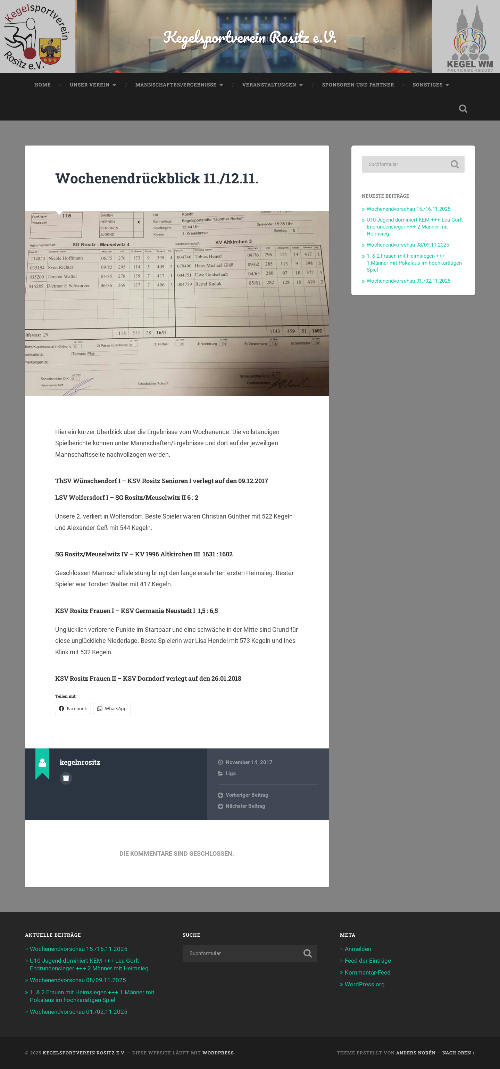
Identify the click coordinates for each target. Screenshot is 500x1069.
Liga (231, 773)
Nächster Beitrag (245, 806)
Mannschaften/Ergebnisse (176, 85)
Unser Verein (90, 85)
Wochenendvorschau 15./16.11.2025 (408, 209)
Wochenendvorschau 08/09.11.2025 (408, 245)
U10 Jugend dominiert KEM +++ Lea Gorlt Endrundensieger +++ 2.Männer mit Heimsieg (415, 227)
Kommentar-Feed (368, 972)
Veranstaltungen (269, 85)
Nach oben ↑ (458, 1052)
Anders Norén (416, 1052)
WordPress (218, 1052)
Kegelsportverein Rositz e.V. (250, 36)
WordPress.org (365, 984)
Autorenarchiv (66, 778)
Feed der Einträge (368, 960)
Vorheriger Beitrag (247, 795)
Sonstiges (428, 85)
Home (42, 85)
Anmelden (358, 948)
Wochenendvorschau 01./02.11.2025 (408, 281)
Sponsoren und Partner (358, 85)
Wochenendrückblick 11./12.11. (156, 178)
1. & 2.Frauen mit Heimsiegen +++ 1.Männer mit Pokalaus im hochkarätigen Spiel (414, 263)
